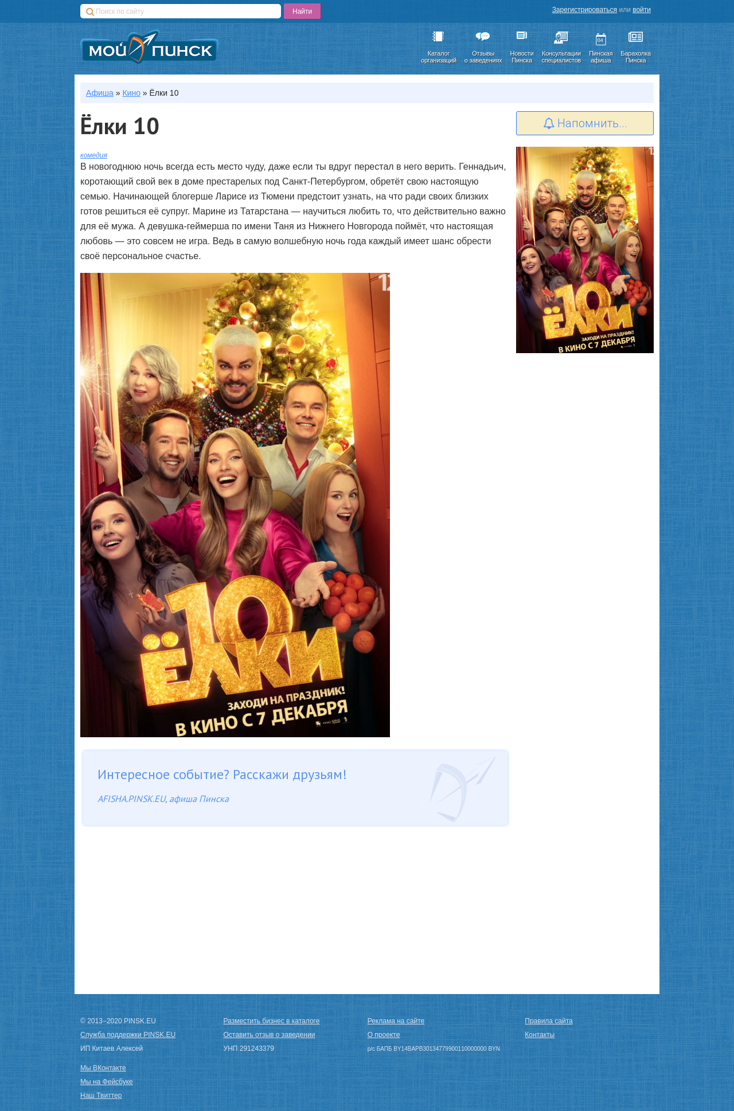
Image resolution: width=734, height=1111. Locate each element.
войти (642, 10)
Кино (131, 92)
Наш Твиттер (101, 1096)
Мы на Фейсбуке (106, 1082)
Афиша (100, 92)
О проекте (384, 1035)
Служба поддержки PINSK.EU (127, 1035)
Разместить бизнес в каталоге (272, 1021)
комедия (93, 155)
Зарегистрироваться (584, 10)
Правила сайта (548, 1021)
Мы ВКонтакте (103, 1068)
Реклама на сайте (396, 1021)
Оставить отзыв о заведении (269, 1035)
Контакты (540, 1035)
